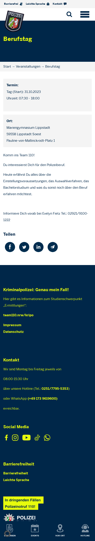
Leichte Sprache (37, 4)
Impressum (12, 325)
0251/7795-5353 (54, 388)
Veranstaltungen (28, 66)
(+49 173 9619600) (42, 398)
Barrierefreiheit (15, 473)
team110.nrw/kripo (18, 315)
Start (7, 66)
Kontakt (60, 4)
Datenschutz (13, 331)
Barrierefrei (13, 4)
